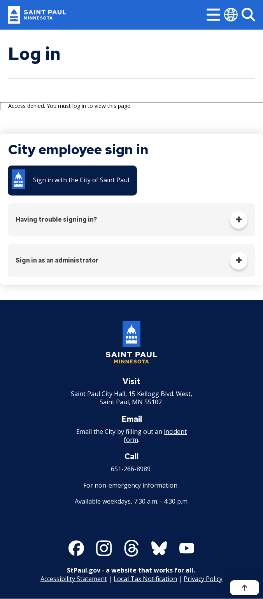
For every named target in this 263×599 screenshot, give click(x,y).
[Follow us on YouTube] (187, 548)
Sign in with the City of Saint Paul (81, 180)
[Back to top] (244, 587)
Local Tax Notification (145, 578)
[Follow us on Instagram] (104, 548)
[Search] (248, 14)
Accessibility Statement (73, 578)
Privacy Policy (203, 578)
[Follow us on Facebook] (76, 548)
